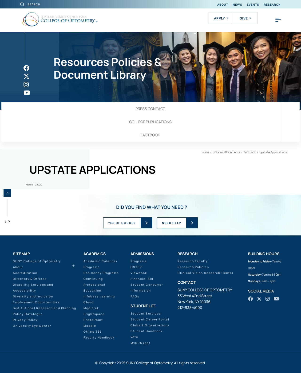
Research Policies (193, 267)
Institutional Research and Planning (44, 308)
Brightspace (94, 314)
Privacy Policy (25, 320)
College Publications (150, 121)
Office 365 (92, 332)
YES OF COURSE (122, 223)
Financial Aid (142, 279)
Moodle (89, 326)
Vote (134, 337)
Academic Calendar (100, 261)
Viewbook (139, 273)
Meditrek (91, 308)
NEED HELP (171, 223)
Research (272, 5)
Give (245, 18)
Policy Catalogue (28, 314)
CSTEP (136, 267)
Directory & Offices (30, 279)
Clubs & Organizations (150, 325)
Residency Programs (101, 273)
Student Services (146, 313)
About (222, 5)
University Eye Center (32, 326)
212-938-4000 (190, 307)
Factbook (150, 135)
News (237, 5)
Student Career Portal (150, 319)
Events (253, 5)
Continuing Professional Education (94, 284)
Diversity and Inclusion (33, 296)
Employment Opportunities (36, 302)
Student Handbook (147, 331)
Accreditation (25, 273)
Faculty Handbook (99, 337)
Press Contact (150, 108)
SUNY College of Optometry (37, 261)
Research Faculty (193, 261)
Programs (91, 267)
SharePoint (93, 320)
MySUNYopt (140, 343)
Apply (221, 18)
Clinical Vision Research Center (206, 273)
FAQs (135, 296)
